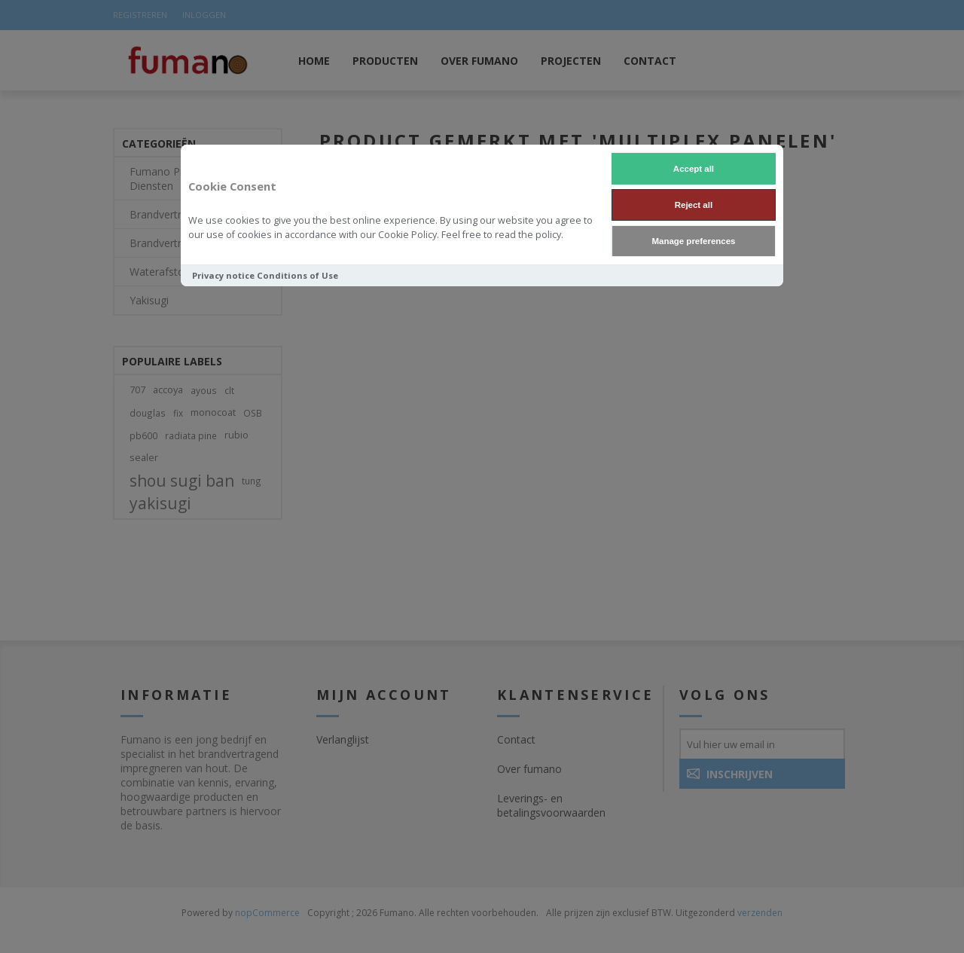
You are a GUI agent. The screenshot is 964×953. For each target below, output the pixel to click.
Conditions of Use (297, 275)
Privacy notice (223, 275)
